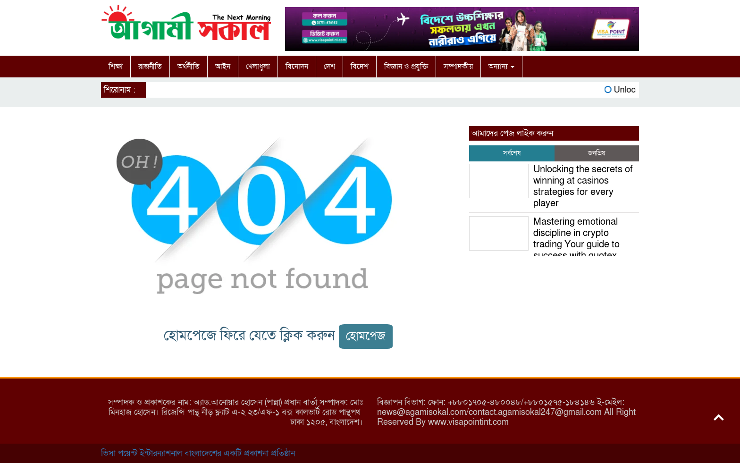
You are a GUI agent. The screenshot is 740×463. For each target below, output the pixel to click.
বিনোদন (297, 66)
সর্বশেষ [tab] (512, 153)
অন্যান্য (501, 66)
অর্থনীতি (188, 66)
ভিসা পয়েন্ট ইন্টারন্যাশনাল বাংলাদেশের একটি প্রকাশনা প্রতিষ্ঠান (198, 453)
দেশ (329, 66)
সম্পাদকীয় (458, 66)
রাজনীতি (150, 66)
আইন (222, 66)
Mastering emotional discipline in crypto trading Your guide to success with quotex (576, 239)
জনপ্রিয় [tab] (596, 153)
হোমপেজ (366, 336)
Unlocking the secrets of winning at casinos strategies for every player (583, 186)
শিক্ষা (116, 66)
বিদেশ (360, 66)
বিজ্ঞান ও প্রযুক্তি (406, 66)
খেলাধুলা (258, 66)
